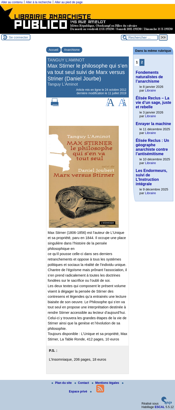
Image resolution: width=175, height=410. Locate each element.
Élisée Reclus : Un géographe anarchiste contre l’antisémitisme (152, 147)
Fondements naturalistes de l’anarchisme (149, 76)
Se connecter (18, 37)
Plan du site (62, 383)
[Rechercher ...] (139, 37)
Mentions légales (106, 383)
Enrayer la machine (153, 124)
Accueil (53, 50)
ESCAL (160, 407)
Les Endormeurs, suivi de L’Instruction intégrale (151, 177)
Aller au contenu (12, 2)
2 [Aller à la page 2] (142, 62)
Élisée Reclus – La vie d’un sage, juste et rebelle (153, 102)
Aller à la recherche (38, 2)
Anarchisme (71, 50)
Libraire (150, 90)
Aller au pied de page (68, 2)
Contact (82, 383)
